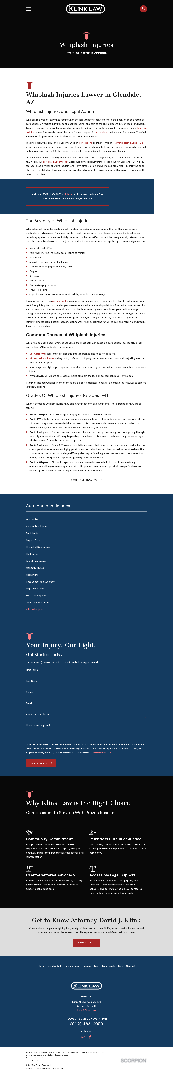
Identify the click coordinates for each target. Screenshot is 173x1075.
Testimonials (108, 966)
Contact (130, 966)
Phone (29, 693)
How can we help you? (38, 726)
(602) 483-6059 (86, 1024)
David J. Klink (54, 966)
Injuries (87, 966)
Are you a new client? (37, 715)
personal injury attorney (55, 161)
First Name (32, 670)
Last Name (32, 681)
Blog (120, 966)
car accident (59, 301)
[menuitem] (86, 519)
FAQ (96, 966)
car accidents (101, 132)
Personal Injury (72, 966)
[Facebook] (90, 1037)
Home (41, 966)
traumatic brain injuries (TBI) (127, 142)
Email (29, 704)
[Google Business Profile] (83, 1037)
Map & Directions (86, 1010)
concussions (85, 142)
